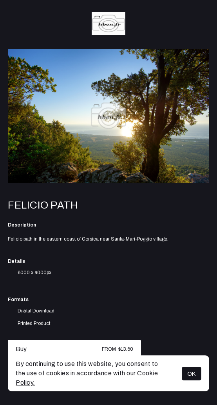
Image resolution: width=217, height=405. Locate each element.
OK (191, 373)
